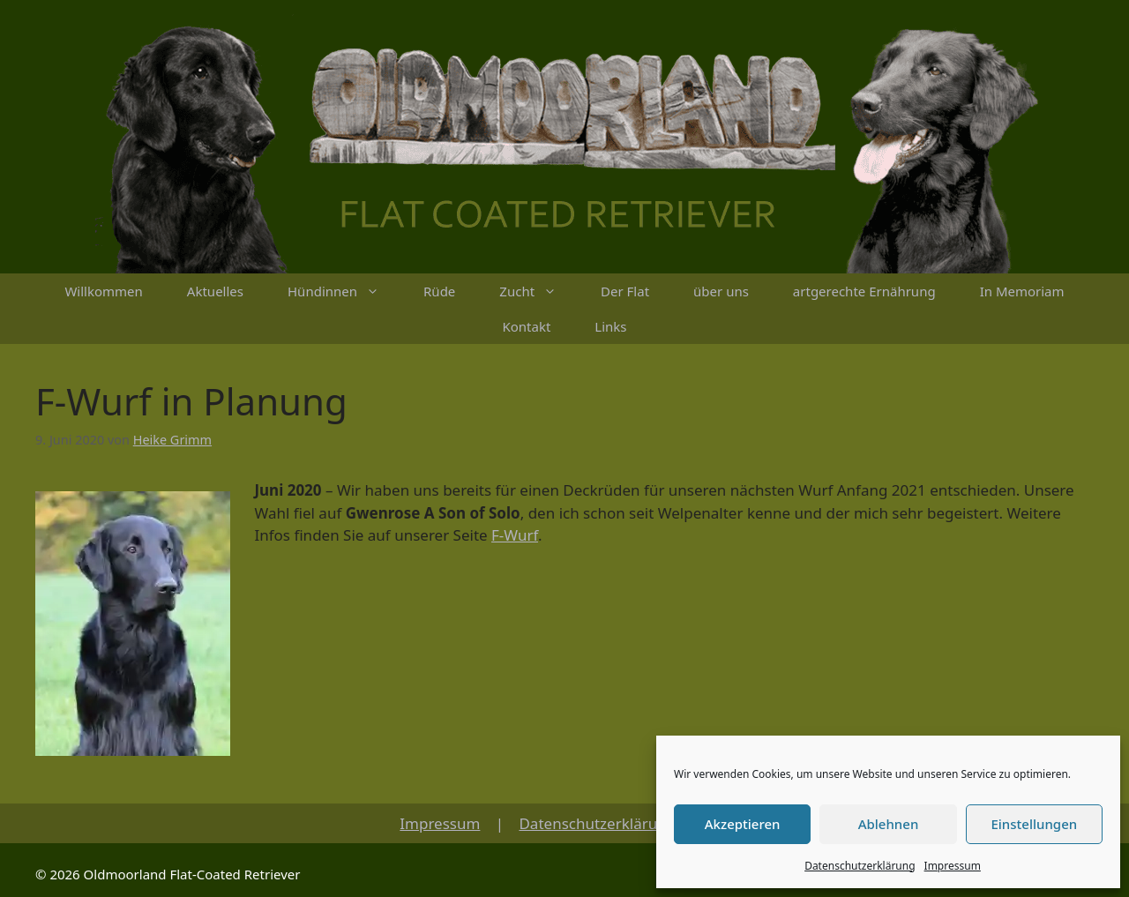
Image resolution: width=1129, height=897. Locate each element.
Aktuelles (215, 291)
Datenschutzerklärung (859, 865)
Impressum (952, 865)
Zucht (539, 291)
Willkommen (103, 291)
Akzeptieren (743, 824)
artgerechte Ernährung (864, 291)
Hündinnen (344, 291)
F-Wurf (514, 535)
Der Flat (625, 291)
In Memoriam (1022, 291)
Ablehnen (888, 824)
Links (610, 326)
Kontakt (526, 326)
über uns (721, 291)
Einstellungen (1034, 824)
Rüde (439, 291)
